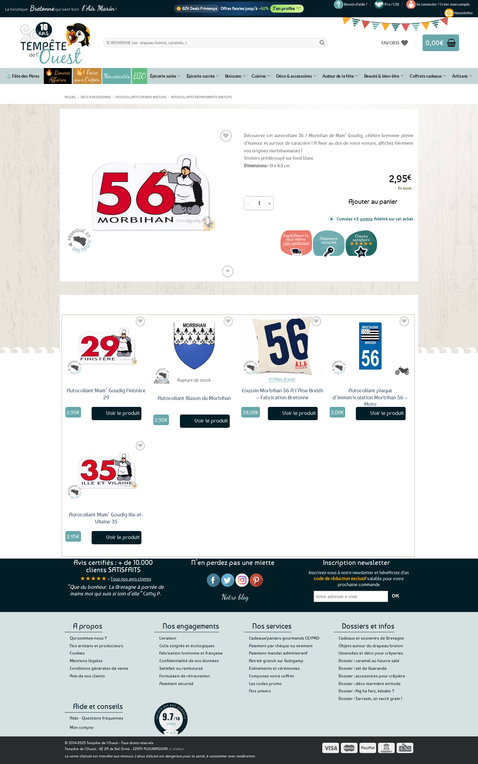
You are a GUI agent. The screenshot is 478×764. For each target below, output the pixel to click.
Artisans (462, 76)
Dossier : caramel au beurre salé (369, 660)
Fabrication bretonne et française (191, 652)
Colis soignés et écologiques (186, 645)
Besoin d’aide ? (355, 4)
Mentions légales (86, 660)
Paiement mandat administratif (278, 652)
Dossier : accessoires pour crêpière (372, 675)
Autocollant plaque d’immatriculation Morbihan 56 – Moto (370, 397)
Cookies (77, 652)
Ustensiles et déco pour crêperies (371, 652)
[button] (443, 4)
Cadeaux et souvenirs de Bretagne (371, 638)
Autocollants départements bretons (201, 97)
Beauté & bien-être (384, 76)
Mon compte (82, 727)
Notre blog (235, 596)
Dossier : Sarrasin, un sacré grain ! (370, 698)
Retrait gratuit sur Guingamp (276, 660)
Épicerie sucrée (203, 76)
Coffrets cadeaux (428, 76)
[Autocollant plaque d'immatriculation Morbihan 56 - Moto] (370, 345)
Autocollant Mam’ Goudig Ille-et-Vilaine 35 (106, 518)
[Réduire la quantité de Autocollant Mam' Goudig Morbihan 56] (248, 203)
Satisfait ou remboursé (181, 668)
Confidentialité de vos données (189, 660)
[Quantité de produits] (259, 203)
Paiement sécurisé (176, 683)
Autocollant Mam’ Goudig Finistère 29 (106, 394)
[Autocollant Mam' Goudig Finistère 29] (106, 345)
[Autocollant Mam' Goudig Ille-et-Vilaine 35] (106, 469)
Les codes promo (265, 683)
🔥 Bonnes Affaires (57, 76)
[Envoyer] (322, 42)
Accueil (70, 97)
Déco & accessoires (296, 76)
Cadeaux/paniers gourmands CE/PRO (284, 638)
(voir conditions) (296, 243)
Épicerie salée (165, 76)
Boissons (235, 76)
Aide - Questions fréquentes (96, 718)
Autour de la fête (340, 76)
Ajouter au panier (373, 201)
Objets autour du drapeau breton (371, 645)
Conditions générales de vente (99, 668)
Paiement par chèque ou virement (281, 645)
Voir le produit (123, 413)
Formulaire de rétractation (184, 675)
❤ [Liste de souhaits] (228, 271)
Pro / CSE (391, 4)
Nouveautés (117, 76)
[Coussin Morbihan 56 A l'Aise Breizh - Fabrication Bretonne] (282, 345)
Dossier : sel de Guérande (363, 668)
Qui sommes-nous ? (88, 638)
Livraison (167, 638)
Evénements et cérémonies (274, 668)
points (366, 218)
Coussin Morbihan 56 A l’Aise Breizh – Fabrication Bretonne (282, 394)
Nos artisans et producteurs (96, 645)
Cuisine (261, 76)
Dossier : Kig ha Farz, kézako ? (366, 690)
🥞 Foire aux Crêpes (87, 76)
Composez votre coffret (271, 675)
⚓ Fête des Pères (23, 76)
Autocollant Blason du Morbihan (194, 398)
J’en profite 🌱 (287, 8)
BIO (139, 76)
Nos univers (260, 690)
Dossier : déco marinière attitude (370, 683)
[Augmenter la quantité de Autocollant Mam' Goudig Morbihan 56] (270, 203)
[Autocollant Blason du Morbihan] (194, 345)
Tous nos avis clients (131, 578)
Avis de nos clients (87, 675)
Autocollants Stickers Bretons (141, 97)
